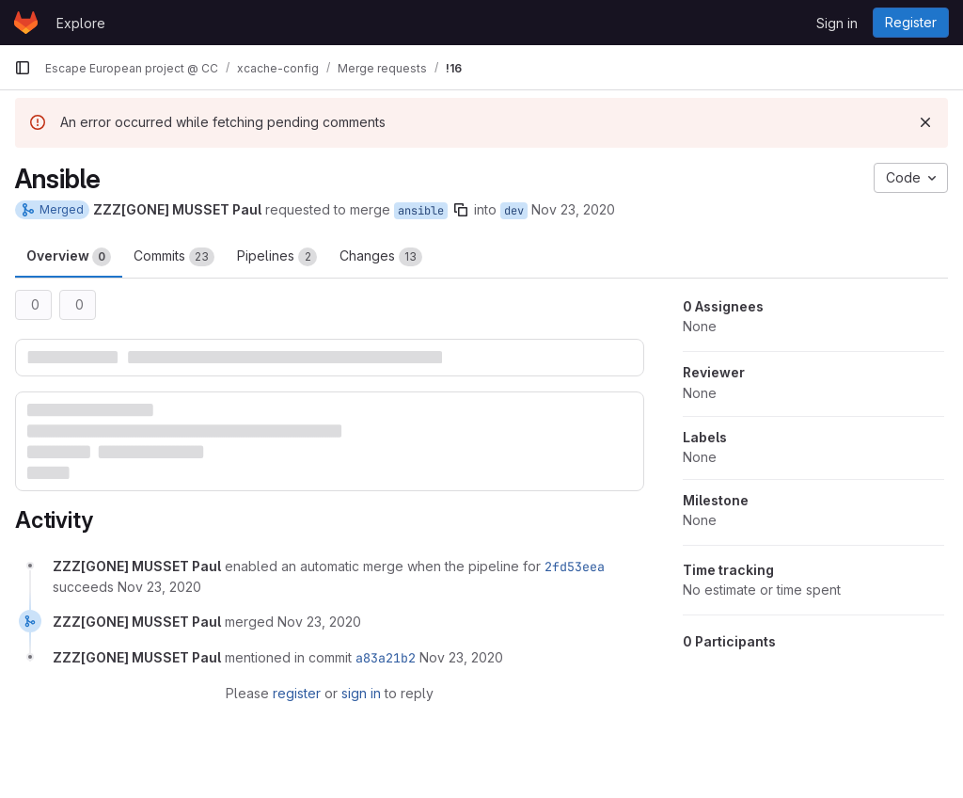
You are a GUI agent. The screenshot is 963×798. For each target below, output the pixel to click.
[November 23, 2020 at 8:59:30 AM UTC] (319, 622)
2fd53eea (575, 566)
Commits (174, 256)
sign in (361, 693)
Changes (380, 256)
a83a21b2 (385, 657)
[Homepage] (25, 23)
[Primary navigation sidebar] (23, 68)
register (297, 693)
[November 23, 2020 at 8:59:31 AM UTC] (461, 657)
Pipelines (277, 256)
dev (514, 210)
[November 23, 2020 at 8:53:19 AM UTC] (159, 587)
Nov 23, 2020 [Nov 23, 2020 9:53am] (573, 209)
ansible (421, 210)
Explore (80, 23)
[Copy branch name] (461, 210)
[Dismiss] (925, 122)
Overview (68, 256)
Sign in (837, 23)
